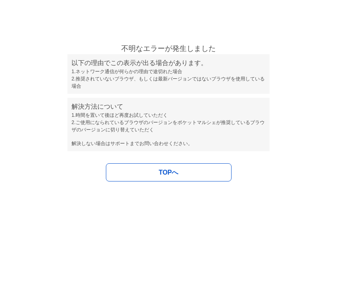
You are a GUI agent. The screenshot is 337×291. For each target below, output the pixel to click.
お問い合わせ (153, 143)
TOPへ (169, 172)
